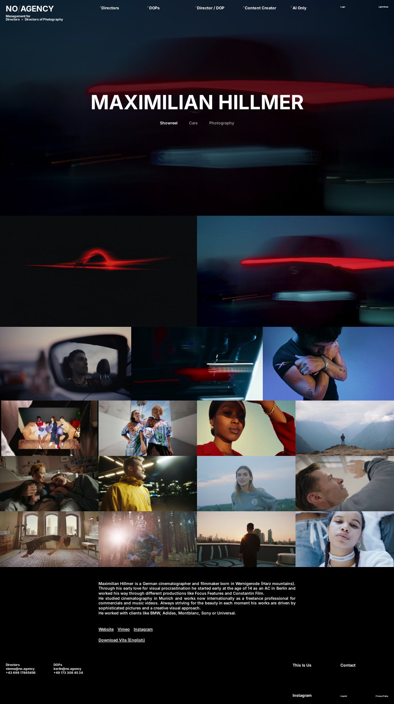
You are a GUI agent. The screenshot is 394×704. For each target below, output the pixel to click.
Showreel (169, 122)
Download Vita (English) (121, 640)
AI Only (300, 7)
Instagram (143, 629)
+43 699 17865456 (21, 673)
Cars (193, 122)
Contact (348, 665)
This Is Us (302, 665)
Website (106, 629)
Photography (221, 122)
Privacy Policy (382, 696)
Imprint (343, 696)
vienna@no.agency (20, 669)
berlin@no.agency (67, 669)
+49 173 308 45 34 (68, 673)
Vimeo (124, 629)
